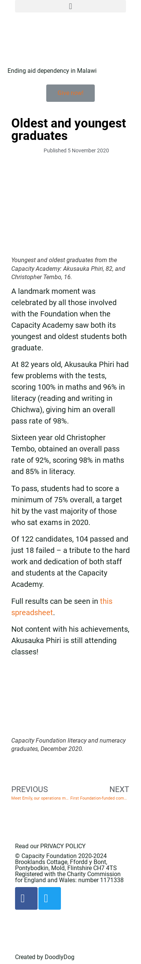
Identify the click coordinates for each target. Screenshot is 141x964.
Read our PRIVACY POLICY (50, 846)
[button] (70, 6)
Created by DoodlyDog (44, 957)
